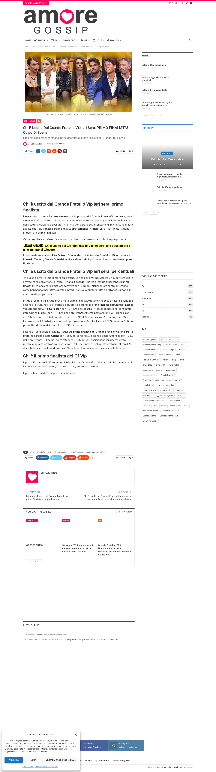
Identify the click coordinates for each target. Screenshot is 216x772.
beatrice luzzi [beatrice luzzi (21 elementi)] (171, 345)
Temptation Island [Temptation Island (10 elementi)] (150, 411)
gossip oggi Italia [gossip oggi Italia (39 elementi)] (150, 375)
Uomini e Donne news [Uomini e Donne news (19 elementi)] (169, 416)
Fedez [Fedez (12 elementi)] (177, 355)
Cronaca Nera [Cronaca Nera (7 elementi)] (148, 355)
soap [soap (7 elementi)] (186, 406)
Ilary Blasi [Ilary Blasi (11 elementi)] (170, 385)
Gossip (40, 40)
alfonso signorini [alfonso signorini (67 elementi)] (150, 339)
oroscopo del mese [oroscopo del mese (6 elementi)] (176, 401)
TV (54, 40)
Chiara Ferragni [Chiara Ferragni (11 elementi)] (168, 350)
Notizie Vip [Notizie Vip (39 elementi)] (147, 395)
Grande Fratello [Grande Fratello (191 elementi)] (167, 375)
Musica (66, 520)
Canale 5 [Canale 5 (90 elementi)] (185, 345)
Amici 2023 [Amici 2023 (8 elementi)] (174, 339)
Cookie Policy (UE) (121, 760)
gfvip (49, 452)
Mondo (113, 40)
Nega (33, 760)
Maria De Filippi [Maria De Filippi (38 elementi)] (166, 390)
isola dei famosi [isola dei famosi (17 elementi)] (149, 390)
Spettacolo (29, 121)
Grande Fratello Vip (76, 452)
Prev (30, 561)
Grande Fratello (60, 452)
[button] (75, 734)
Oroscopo (69, 40)
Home (27, 40)
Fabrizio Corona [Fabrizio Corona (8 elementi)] (164, 355)
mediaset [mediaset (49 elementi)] (180, 390)
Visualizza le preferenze (61, 760)
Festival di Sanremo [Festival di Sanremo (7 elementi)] (151, 360)
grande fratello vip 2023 (94, 452)
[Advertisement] (79, 177)
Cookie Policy (28, 766)
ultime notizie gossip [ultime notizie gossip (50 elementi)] (170, 411)
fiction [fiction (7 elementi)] (165, 360)
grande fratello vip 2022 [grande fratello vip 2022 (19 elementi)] (172, 380)
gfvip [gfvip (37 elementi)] (182, 360)
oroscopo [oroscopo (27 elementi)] (181, 395)
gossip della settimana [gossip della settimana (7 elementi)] (152, 370)
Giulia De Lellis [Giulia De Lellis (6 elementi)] (174, 365)
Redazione (102, 760)
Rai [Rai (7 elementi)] (155, 406)
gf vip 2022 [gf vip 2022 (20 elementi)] (147, 365)
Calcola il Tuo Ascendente (169, 187)
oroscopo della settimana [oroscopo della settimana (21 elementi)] (153, 401)
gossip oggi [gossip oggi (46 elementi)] (170, 370)
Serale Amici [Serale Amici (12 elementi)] (175, 406)
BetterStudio (166, 767)
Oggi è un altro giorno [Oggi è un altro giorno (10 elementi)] (164, 395)
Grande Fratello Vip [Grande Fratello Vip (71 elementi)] (151, 380)
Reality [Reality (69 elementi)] (163, 406)
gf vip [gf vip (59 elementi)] (174, 360)
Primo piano (147, 292)
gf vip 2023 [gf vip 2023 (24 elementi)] (160, 365)
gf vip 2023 (41, 452)
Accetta (14, 760)
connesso (39, 634)
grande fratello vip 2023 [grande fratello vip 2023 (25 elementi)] (152, 385)
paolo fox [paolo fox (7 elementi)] (146, 406)
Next (38, 561)
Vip (84, 40)
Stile (97, 40)
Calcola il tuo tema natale (167, 159)
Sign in (173, 3)
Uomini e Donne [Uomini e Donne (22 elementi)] (149, 416)
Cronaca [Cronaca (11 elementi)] (181, 350)
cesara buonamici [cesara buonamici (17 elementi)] (150, 350)
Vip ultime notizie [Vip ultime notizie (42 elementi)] (150, 421)
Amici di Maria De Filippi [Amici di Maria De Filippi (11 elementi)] (152, 345)
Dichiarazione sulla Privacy (46, 766)
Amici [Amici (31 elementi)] (163, 339)
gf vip (32, 452)
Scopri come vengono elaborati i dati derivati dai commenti (93, 639)
